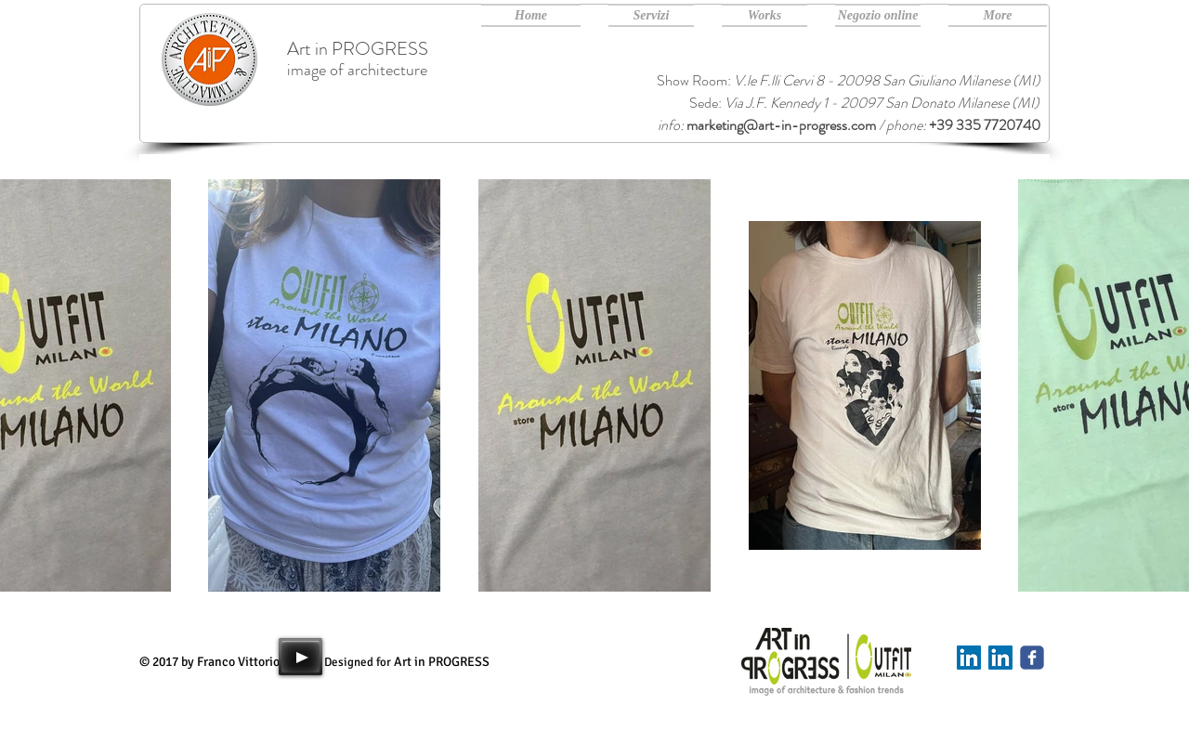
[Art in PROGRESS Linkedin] (1000, 657)
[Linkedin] (969, 657)
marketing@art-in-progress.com (781, 125)
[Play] (300, 656)
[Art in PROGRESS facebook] (1032, 657)
